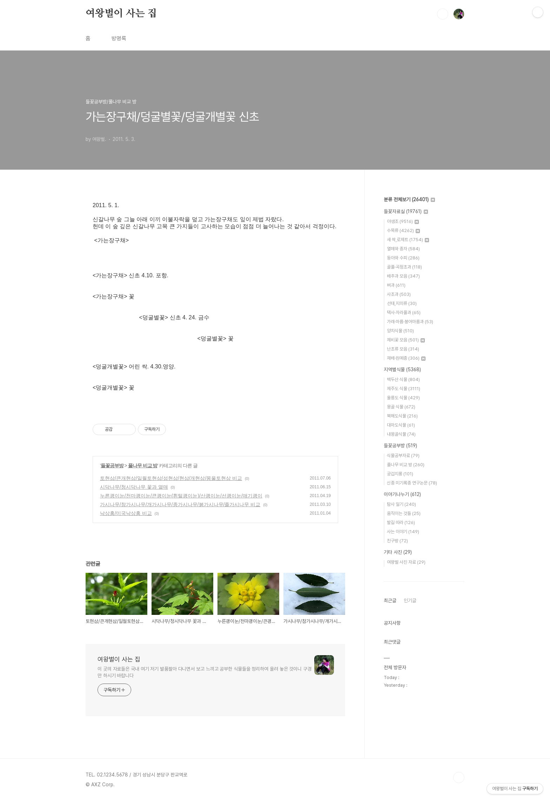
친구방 (397, 540)
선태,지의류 (402, 303)
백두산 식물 (403, 379)
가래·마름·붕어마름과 (410, 321)
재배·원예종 (406, 358)
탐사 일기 (401, 504)
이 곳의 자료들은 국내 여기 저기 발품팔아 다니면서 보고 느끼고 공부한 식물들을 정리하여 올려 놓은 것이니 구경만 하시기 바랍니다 (204, 672)
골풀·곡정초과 (404, 267)
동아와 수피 (403, 257)
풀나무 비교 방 (142, 465)
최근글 (390, 600)
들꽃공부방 (112, 465)
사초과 (399, 294)
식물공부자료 (403, 455)
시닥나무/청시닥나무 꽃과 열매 (134, 487)
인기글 (410, 600)
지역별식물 (402, 369)
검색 (442, 14)
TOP (458, 777)
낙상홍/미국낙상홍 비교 (126, 513)
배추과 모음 (403, 276)
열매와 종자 (403, 248)
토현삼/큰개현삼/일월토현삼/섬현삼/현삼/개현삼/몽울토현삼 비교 (171, 478)
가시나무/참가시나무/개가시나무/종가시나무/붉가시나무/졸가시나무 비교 (180, 504)
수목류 (403, 230)
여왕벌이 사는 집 (121, 14)
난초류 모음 (403, 349)
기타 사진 (398, 552)
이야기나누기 (402, 494)
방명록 (119, 38)
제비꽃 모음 (406, 339)
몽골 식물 (401, 406)
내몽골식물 (401, 434)
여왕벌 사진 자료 (406, 562)
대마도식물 (401, 425)
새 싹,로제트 (408, 239)
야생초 (403, 221)
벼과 (396, 285)
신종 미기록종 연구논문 (412, 483)
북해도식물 (402, 416)
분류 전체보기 (409, 199)
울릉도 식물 (403, 397)
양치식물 (400, 330)
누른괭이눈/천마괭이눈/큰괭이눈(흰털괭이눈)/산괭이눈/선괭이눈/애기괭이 (181, 495)
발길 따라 (401, 522)
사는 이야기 (403, 531)
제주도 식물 (403, 388)
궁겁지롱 (400, 473)
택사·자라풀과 (404, 312)
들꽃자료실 (406, 211)
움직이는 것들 (404, 513)
